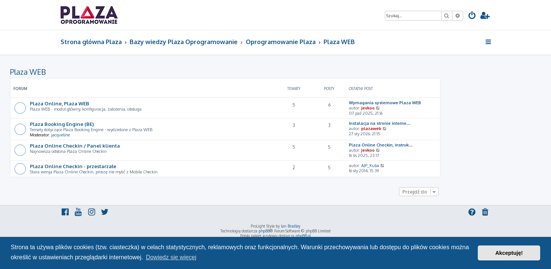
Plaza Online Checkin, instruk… (431, 145)
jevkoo (418, 108)
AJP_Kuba (421, 165)
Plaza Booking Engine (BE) (112, 124)
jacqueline (111, 134)
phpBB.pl (303, 236)
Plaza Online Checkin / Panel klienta (125, 145)
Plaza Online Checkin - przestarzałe (123, 166)
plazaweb (422, 128)
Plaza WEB (78, 72)
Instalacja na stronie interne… (430, 123)
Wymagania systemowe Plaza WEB (435, 102)
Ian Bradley (290, 226)
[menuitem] (472, 16)
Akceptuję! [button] (509, 253)
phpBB (264, 231)
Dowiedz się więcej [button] (171, 257)
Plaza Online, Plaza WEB (110, 103)
